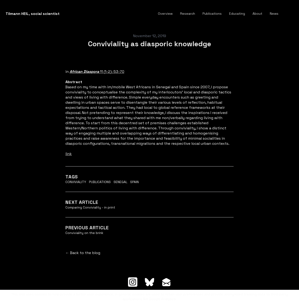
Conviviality (75, 182)
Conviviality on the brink (84, 233)
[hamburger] (65, 13)
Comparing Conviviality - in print (90, 207)
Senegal (120, 182)
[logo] (33, 13)
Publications (100, 182)
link (68, 153)
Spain (134, 182)
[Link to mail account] (166, 282)
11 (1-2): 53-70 (97, 71)
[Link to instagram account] (132, 282)
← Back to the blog (82, 252)
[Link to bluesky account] (149, 282)
